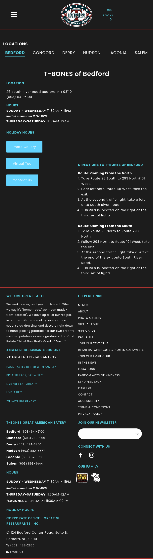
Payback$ (86, 337)
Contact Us (22, 180)
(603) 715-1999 (34, 438)
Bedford (15, 53)
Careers (84, 388)
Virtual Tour (23, 163)
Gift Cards (87, 331)
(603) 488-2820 (20, 545)
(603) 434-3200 (29, 444)
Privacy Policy (90, 414)
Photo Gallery (24, 147)
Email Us (14, 552)
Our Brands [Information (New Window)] (108, 14)
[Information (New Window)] (31, 355)
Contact (85, 394)
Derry (68, 53)
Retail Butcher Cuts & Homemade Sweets (111, 350)
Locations (86, 369)
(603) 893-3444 (31, 464)
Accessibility (88, 401)
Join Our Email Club (94, 356)
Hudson (92, 53)
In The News (87, 363)
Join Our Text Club (93, 343)
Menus (83, 305)
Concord (43, 53)
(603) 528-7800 (33, 457)
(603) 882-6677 (33, 451)
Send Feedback (90, 382)
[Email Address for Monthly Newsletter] (105, 433)
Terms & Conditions (94, 407)
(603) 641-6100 (33, 432)
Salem (141, 53)
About (83, 311)
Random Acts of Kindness (99, 375)
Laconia (118, 53)
